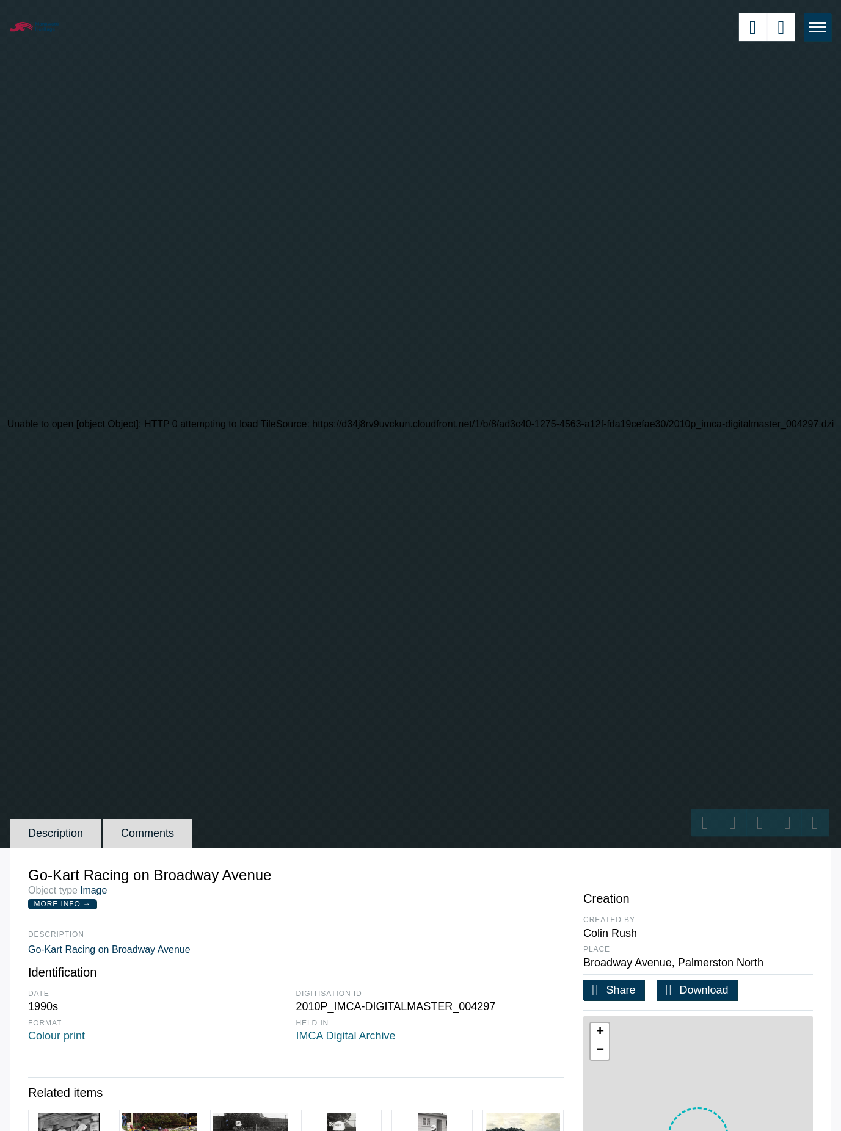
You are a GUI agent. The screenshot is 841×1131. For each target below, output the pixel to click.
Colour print (56, 1036)
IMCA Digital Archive (346, 1036)
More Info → (62, 904)
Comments (147, 833)
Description (55, 833)
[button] (600, 1032)
